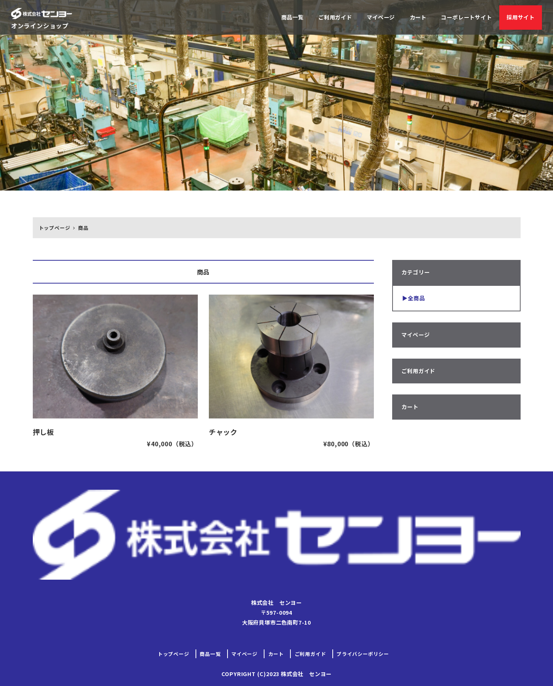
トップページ (173, 653)
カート (409, 406)
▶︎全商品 (413, 298)
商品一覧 (210, 653)
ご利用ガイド (418, 371)
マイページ (415, 334)
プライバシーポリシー (363, 653)
